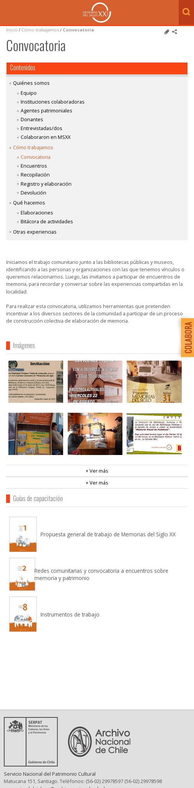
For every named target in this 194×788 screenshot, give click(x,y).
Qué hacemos (29, 202)
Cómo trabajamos (40, 30)
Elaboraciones (37, 212)
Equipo (29, 92)
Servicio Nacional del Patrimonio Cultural (50, 779)
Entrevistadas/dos (41, 128)
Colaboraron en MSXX (45, 137)
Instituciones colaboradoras (53, 101)
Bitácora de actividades (47, 221)
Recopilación (35, 174)
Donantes (32, 119)
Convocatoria (78, 30)
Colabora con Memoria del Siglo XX (185, 337)
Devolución (33, 192)
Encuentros (34, 165)
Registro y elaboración (46, 183)
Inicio (12, 30)
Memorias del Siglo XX (97, 12)
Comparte (174, 32)
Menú (7, 13)
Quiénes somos (31, 82)
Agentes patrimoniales (46, 110)
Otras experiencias (35, 231)
